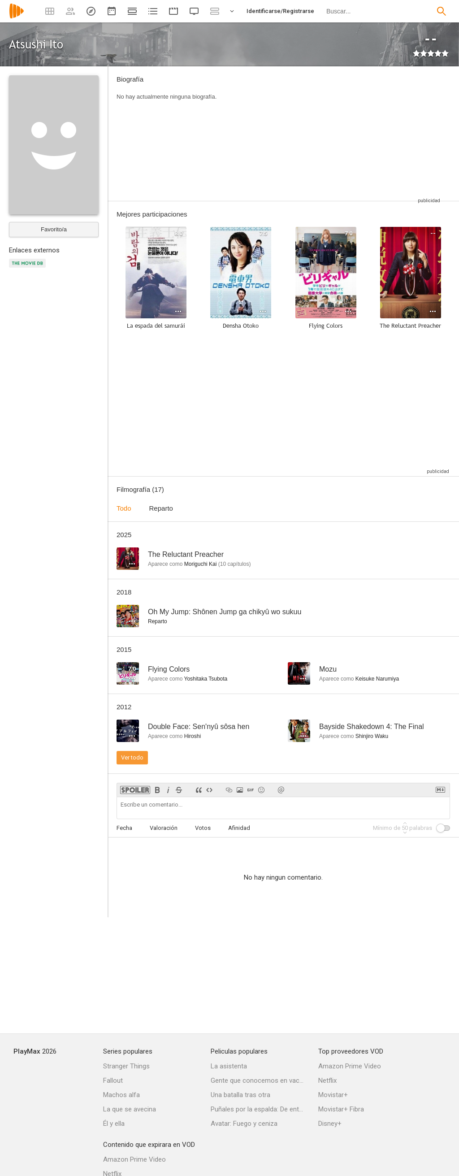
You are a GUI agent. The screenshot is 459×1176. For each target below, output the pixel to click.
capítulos (234, 564)
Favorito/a (54, 229)
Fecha (124, 828)
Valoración (164, 828)
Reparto (161, 508)
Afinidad (239, 828)
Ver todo (132, 757)
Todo (124, 508)
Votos (203, 828)
